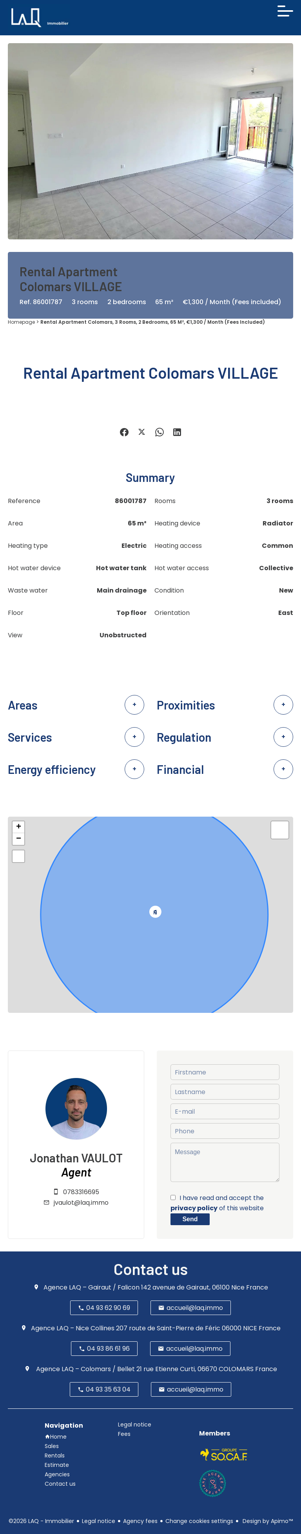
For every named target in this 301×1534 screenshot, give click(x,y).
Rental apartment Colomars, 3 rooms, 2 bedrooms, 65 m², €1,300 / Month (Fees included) (152, 322)
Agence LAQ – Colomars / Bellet (84, 1368)
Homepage (21, 322)
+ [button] (18, 827)
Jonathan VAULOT (76, 1158)
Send (190, 1219)
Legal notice (98, 1521)
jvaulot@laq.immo (81, 1202)
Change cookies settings (199, 1521)
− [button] (18, 839)
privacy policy (194, 1208)
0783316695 (81, 1192)
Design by (267, 1521)
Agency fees (140, 1521)
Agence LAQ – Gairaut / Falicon (92, 1287)
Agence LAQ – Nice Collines (72, 1328)
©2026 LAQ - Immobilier (41, 1521)
